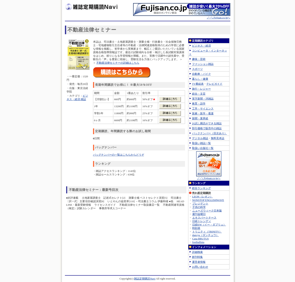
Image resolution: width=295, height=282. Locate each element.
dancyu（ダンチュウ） (205, 235)
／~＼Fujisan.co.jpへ (181, 16)
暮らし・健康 (200, 78)
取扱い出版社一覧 (203, 148)
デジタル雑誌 (200, 138)
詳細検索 (197, 252)
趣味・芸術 (198, 59)
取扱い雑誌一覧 (201, 143)
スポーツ (197, 68)
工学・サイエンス (203, 108)
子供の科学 (199, 207)
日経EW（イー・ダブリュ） (209, 224)
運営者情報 (198, 261)
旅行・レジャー (201, 88)
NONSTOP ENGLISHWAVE (208, 200)
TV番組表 (198, 83)
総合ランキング (201, 188)
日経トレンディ (201, 221)
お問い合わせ (200, 266)
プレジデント (200, 203)
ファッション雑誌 (203, 64)
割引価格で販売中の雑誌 (207, 128)
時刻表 (196, 228)
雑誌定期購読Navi (144, 278)
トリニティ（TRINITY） (207, 231)
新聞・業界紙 (200, 118)
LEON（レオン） (202, 196)
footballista (198, 242)
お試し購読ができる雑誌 (207, 123)
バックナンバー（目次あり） (209, 133)
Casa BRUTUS (200, 238)
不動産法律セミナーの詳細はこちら (117, 62)
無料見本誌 (217, 138)
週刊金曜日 (199, 214)
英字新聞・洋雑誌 (203, 98)
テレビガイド (214, 83)
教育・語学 (198, 103)
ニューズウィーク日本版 (207, 210)
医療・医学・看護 (203, 113)
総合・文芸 (198, 93)
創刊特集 (197, 256)
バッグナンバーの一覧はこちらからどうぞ (118, 154)
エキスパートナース (204, 217)
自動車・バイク (201, 73)
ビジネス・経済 (201, 45)
